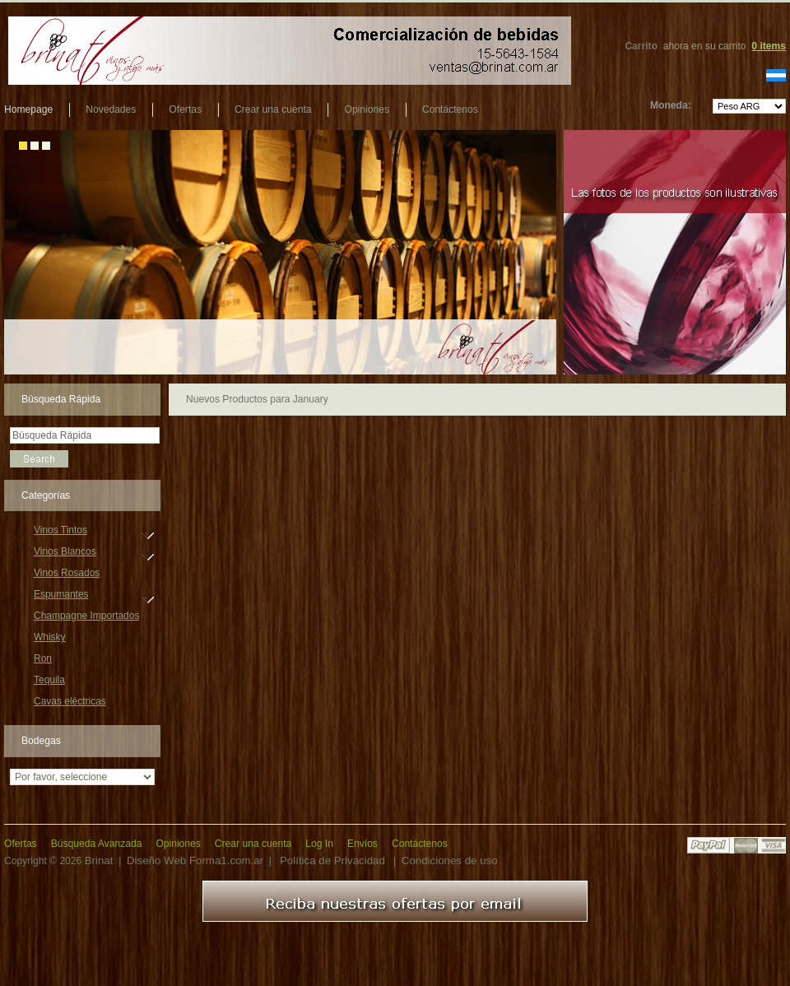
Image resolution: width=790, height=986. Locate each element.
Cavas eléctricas (70, 701)
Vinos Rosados (67, 573)
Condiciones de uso (450, 860)
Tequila (49, 680)
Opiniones (366, 109)
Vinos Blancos (65, 554)
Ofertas (185, 109)
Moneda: (670, 105)
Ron (43, 658)
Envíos (362, 843)
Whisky (50, 637)
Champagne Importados (86, 615)
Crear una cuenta (273, 109)
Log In (319, 843)
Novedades (111, 109)
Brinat (99, 860)
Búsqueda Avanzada (96, 843)
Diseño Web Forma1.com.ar (195, 860)
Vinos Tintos (60, 532)
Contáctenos (450, 109)
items (768, 46)
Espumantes (61, 596)
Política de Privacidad (332, 860)
